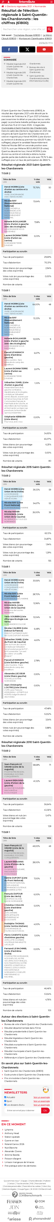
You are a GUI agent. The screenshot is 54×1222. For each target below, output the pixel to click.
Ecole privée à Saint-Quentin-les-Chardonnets (27, 1074)
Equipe (24, 1181)
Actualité (9, 1097)
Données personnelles (12, 1186)
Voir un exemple (42, 1097)
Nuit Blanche (11, 1147)
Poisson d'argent (13, 1158)
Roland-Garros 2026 (14, 1144)
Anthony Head (12, 1133)
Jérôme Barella (12, 1155)
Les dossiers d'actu (14, 1105)
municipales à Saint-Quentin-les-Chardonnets (24, 128)
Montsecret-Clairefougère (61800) (35, 38)
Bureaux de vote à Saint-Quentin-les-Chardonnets (37, 70)
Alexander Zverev (13, 1151)
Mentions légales (9, 1189)
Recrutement (40, 1184)
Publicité (46, 1181)
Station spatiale (12, 1137)
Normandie (40, 6)
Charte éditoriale (35, 1181)
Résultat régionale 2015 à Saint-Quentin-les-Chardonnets (16, 75)
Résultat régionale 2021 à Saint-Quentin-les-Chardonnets (16, 66)
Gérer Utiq (46, 1186)
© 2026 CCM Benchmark (41, 1189)
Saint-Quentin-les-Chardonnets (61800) (23, 1071)
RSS (31, 1184)
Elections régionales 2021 (19, 6)
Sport (8, 1101)
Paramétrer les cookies (32, 1186)
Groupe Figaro (23, 1189)
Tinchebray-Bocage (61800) (26, 35)
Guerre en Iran (12, 1140)
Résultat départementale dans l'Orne (22, 1028)
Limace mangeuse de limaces (19, 1162)
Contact (11, 1184)
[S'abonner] (27, 1110)
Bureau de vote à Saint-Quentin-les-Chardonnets (28, 1024)
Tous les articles (22, 1184)
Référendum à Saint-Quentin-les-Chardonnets (27, 1057)
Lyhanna (9, 1129)
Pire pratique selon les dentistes (20, 1166)
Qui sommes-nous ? (12, 1181)
